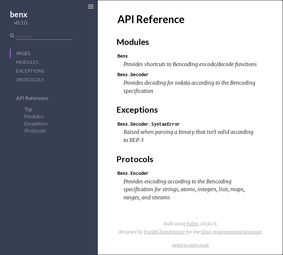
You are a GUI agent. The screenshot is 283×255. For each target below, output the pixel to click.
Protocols (30, 79)
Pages (23, 53)
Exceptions (30, 71)
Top (28, 109)
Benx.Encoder (133, 173)
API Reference (32, 98)
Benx (122, 56)
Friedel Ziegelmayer (164, 232)
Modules (27, 62)
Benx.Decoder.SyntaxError (148, 124)
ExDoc (192, 224)
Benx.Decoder (133, 74)
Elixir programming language (231, 232)
